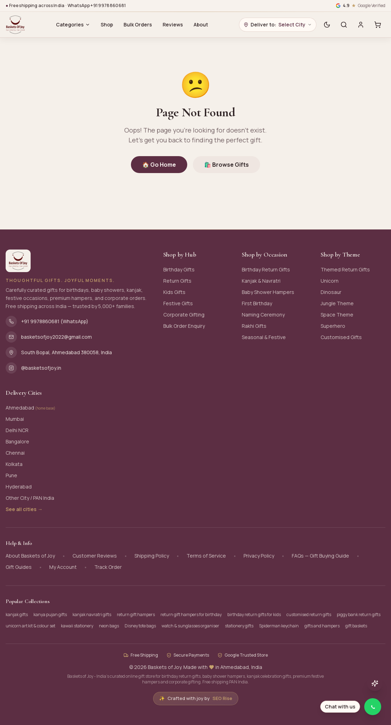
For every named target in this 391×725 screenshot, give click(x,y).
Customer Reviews (94, 555)
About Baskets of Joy (30, 555)
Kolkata (14, 464)
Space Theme (337, 314)
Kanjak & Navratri (261, 280)
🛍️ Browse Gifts (226, 164)
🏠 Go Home (159, 164)
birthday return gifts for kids (254, 615)
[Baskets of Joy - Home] (15, 25)
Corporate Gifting (183, 314)
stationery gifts (239, 626)
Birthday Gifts (179, 269)
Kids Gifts (174, 292)
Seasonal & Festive (264, 337)
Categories (73, 24)
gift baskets (356, 626)
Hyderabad (19, 486)
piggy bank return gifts (358, 615)
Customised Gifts (341, 337)
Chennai (15, 452)
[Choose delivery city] (277, 25)
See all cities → (24, 509)
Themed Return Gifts (345, 269)
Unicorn (330, 280)
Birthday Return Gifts (266, 269)
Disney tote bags (140, 626)
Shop (107, 24)
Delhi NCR (17, 430)
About (201, 24)
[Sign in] (360, 24)
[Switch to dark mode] (327, 24)
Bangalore (17, 441)
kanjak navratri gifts (91, 615)
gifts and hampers (322, 626)
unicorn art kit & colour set (30, 626)
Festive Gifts (178, 303)
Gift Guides (19, 567)
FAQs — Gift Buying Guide (320, 555)
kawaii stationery (77, 626)
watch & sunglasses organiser (190, 626)
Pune (11, 475)
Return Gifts (177, 280)
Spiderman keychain (279, 626)
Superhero (333, 325)
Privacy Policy (259, 555)
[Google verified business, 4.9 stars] (360, 5)
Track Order (108, 567)
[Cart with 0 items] (377, 24)
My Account (63, 567)
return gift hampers (136, 615)
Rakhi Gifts (254, 325)
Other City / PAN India (30, 497)
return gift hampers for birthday (191, 615)
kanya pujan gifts (50, 615)
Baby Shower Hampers (268, 292)
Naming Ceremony (263, 314)
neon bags (109, 626)
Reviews (173, 24)
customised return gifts (308, 615)
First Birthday (257, 303)
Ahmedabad (30, 407)
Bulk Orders (138, 24)
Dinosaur (331, 292)
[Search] (344, 24)
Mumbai (15, 419)
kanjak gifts (17, 615)
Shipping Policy (151, 555)
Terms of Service (206, 555)
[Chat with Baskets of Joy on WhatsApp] (351, 707)
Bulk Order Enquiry (184, 325)
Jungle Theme (337, 303)
